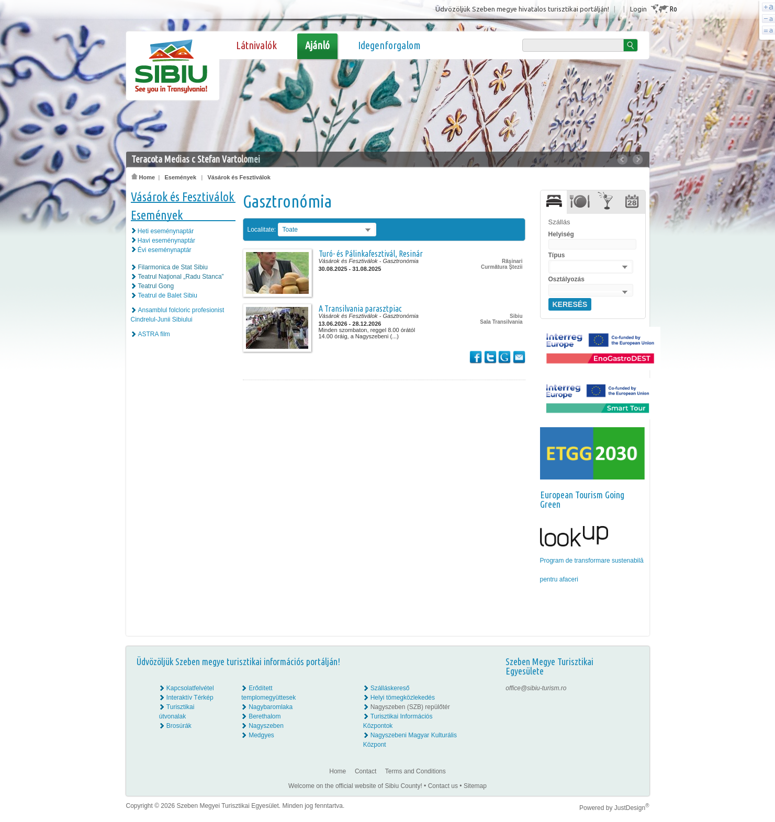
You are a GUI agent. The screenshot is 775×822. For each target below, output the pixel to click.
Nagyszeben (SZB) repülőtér (410, 707)
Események (180, 177)
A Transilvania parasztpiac (360, 308)
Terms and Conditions (415, 771)
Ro (673, 8)
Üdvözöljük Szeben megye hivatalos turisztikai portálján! (522, 9)
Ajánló (317, 45)
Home (143, 177)
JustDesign (631, 808)
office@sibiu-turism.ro (536, 688)
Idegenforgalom (389, 45)
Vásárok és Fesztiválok (238, 177)
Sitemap (475, 786)
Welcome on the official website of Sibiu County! (355, 786)
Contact (365, 771)
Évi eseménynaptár (165, 250)
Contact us (443, 786)
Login (638, 9)
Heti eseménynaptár (166, 231)
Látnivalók (256, 45)
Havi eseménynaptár (166, 240)
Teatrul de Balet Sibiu (167, 295)
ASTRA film (154, 334)
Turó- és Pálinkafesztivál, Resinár (371, 253)
